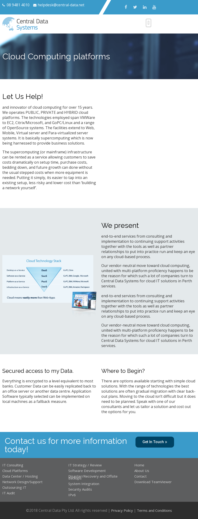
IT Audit (8, 493)
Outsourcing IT (14, 487)
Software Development (87, 470)
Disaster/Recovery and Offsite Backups (93, 477)
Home (139, 465)
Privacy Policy (122, 510)
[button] (154, 442)
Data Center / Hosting (20, 476)
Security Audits (80, 489)
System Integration (83, 483)
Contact (140, 476)
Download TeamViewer (153, 481)
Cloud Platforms (15, 470)
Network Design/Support (22, 481)
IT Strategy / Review (85, 465)
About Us (141, 470)
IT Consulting (12, 465)
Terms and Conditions (154, 510)
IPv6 (72, 494)
